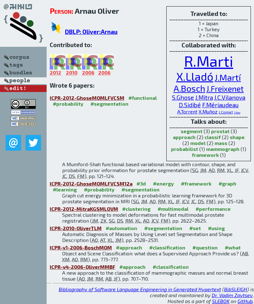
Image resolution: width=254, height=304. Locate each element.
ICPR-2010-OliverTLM (76, 228)
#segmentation (109, 104)
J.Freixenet (225, 88)
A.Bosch (189, 88)
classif (213, 137)
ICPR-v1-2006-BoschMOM (81, 247)
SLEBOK (220, 301)
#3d (141, 183)
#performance (213, 209)
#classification (167, 247)
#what (233, 247)
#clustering (136, 209)
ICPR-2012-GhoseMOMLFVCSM (87, 98)
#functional (142, 98)
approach (184, 137)
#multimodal (173, 209)
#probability (68, 104)
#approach (129, 247)
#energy (163, 183)
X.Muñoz (208, 111)
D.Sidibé (190, 105)
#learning (65, 189)
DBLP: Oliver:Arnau (91, 31)
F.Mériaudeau (220, 105)
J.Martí (228, 77)
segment (191, 131)
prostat (220, 131)
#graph (227, 183)
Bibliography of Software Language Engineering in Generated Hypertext (140, 289)
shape (237, 137)
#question (205, 247)
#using (216, 228)
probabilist (184, 149)
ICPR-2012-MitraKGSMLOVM (84, 209)
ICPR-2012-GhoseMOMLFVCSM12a (91, 183)
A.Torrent (187, 111)
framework (205, 155)
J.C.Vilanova (229, 97)
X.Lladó (194, 76)
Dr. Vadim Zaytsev (232, 295)
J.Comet (226, 111)
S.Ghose (183, 97)
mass (221, 143)
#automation (121, 228)
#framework (196, 183)
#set (195, 228)
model (198, 143)
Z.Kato (237, 112)
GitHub (245, 301)
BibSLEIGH (235, 289)
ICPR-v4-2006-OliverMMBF (82, 267)
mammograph (222, 149)
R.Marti (208, 61)
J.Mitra (204, 97)
